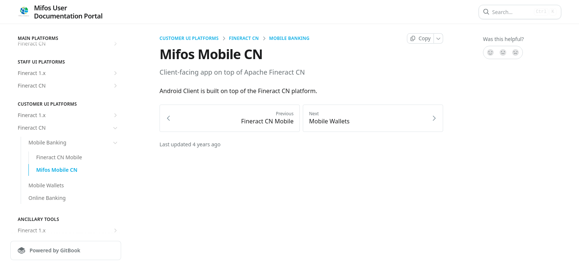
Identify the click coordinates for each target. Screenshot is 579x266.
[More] (438, 38)
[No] (516, 52)
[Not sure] (503, 52)
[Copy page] (420, 38)
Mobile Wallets (46, 185)
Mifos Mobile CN (57, 169)
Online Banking (47, 197)
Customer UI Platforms (189, 38)
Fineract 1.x (68, 73)
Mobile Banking (73, 142)
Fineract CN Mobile (59, 157)
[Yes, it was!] (490, 52)
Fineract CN (68, 85)
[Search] (511, 12)
